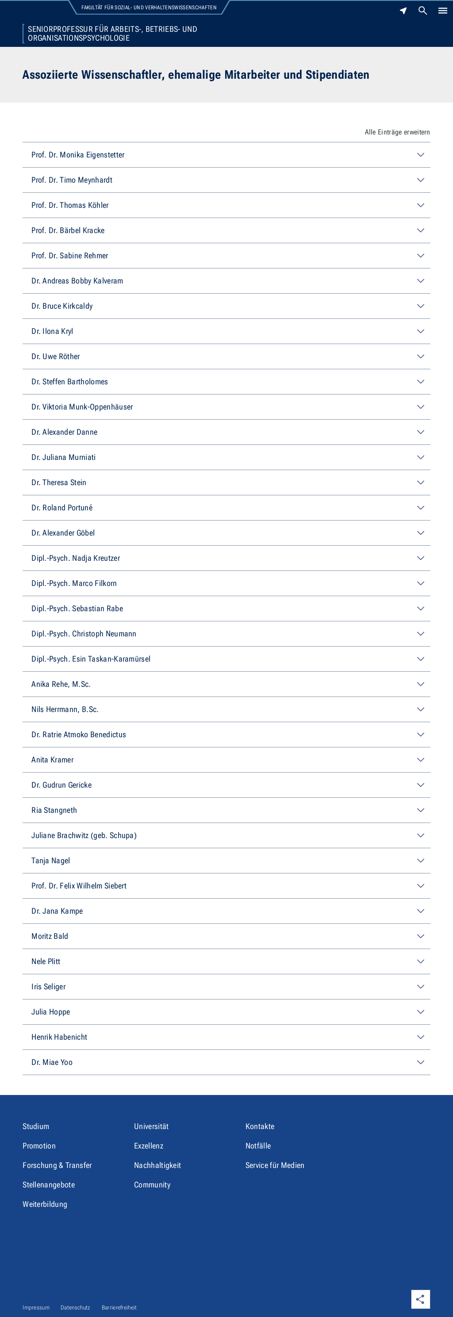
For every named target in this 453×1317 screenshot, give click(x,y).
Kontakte (260, 1126)
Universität (151, 1126)
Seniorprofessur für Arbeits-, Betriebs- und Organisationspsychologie (112, 33)
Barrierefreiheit (119, 1307)
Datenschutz (76, 1307)
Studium (36, 1126)
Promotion (39, 1145)
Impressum (36, 1307)
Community (152, 1184)
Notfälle (258, 1145)
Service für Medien (275, 1165)
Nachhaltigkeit (157, 1165)
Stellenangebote (49, 1184)
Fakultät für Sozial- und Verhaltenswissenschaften (149, 7)
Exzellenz (148, 1145)
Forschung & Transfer (57, 1165)
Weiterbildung (45, 1204)
